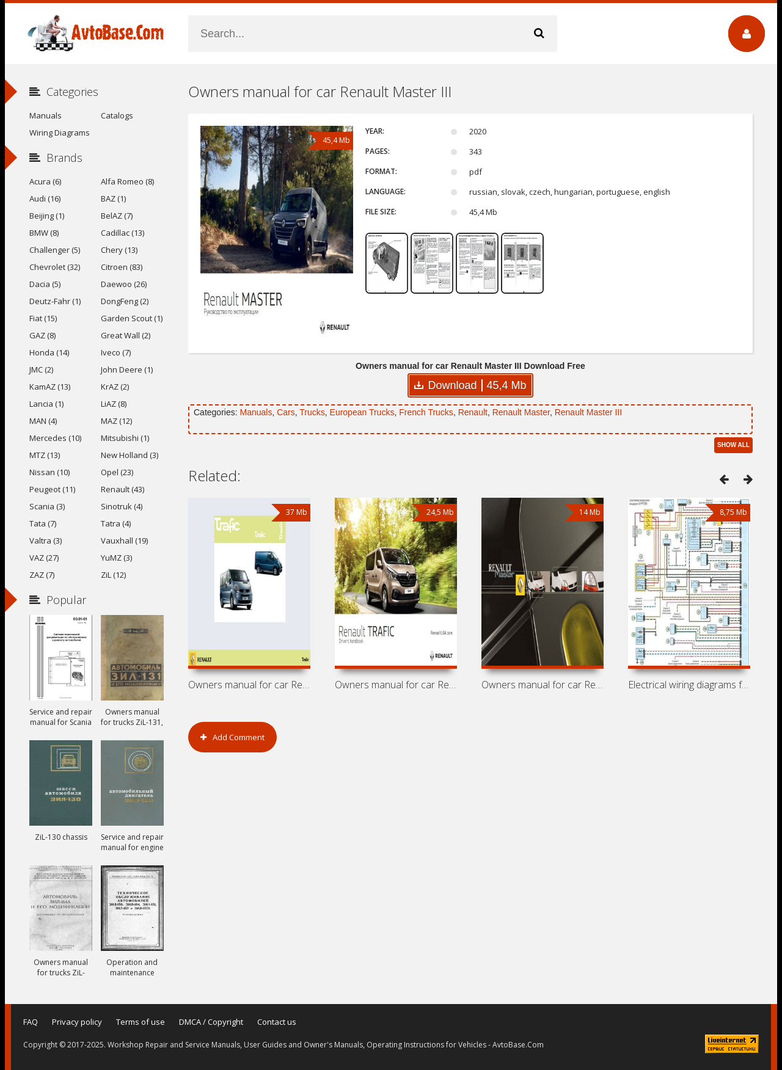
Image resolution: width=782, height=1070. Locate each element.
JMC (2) (41, 369)
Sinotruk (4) (121, 506)
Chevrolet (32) (54, 266)
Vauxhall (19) (124, 540)
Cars (286, 412)
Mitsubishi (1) (125, 437)
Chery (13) (119, 249)
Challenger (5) (54, 249)
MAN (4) (43, 420)
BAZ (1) (113, 198)
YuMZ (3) (116, 557)
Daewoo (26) (124, 283)
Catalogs (117, 115)
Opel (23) (117, 472)
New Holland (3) (129, 454)
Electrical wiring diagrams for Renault (689, 684)
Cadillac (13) (122, 232)
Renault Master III (589, 412)
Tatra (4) (116, 523)
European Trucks (362, 412)
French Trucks (426, 412)
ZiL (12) (113, 574)
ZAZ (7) (41, 574)
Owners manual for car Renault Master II (542, 684)
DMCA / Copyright (211, 1021)
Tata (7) (42, 523)
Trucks (311, 412)
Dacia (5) (44, 283)
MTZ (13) (44, 454)
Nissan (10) (49, 472)
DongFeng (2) (124, 301)
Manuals (255, 412)
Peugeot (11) (52, 489)
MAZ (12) (116, 420)
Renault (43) (122, 489)
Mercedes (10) (55, 437)
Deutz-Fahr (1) (55, 301)
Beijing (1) (46, 215)
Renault (473, 412)
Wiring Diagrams (59, 132)
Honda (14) (49, 352)
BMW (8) (44, 232)
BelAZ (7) (117, 215)
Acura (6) (45, 181)
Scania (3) (47, 506)
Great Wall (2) (125, 335)
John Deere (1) (127, 369)
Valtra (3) (45, 540)
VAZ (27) (44, 557)
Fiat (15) (43, 318)
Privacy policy (77, 1021)
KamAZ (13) (49, 386)
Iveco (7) (116, 352)
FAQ (30, 1021)
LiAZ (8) (113, 403)
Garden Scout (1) (132, 318)
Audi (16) (44, 198)
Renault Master (521, 412)
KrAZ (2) (115, 386)
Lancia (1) (46, 403)
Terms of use (140, 1021)
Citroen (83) (121, 266)
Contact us (276, 1021)
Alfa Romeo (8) (127, 181)
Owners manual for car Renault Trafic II (249, 684)
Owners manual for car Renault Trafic (396, 684)
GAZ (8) (42, 335)
